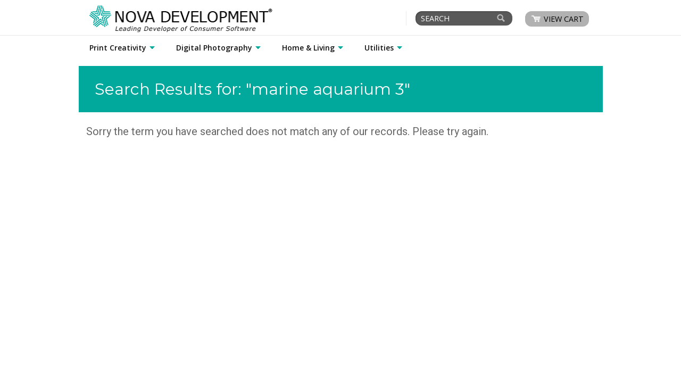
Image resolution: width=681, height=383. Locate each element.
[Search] (501, 18)
